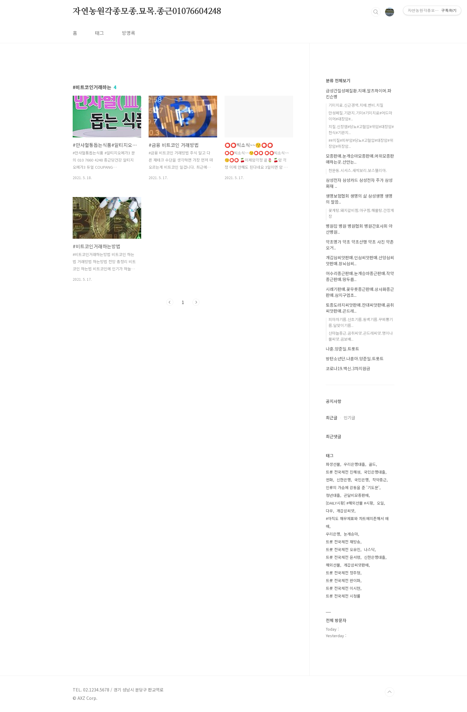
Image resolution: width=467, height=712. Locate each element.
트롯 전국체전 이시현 (343, 588)
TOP (389, 692)
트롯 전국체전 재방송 (343, 542)
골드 (372, 464)
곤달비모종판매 (356, 495)
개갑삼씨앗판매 (356, 565)
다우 (329, 511)
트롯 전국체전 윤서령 (343, 557)
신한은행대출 (374, 557)
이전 (169, 302)
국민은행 (361, 480)
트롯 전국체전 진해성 (343, 472)
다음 (196, 302)
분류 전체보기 (338, 80)
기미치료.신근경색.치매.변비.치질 (356, 105)
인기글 (349, 418)
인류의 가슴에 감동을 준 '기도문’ (352, 487)
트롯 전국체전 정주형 (343, 573)
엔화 (329, 480)
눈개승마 (351, 534)
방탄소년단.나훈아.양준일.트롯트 (355, 359)
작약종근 (379, 480)
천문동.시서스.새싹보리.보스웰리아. (358, 170)
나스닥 (369, 549)
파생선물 (333, 464)
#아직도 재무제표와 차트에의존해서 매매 (357, 522)
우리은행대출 (354, 464)
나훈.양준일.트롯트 (342, 349)
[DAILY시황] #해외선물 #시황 (349, 503)
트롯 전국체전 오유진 (343, 549)
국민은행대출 (374, 472)
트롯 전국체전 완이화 (343, 580)
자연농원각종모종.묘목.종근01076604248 (147, 11)
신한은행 (344, 480)
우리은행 (333, 534)
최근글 (331, 418)
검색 (375, 11)
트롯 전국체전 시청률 (343, 596)
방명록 (128, 32)
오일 (380, 503)
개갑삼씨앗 (345, 511)
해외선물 (333, 565)
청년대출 (333, 495)
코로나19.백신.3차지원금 (348, 368)
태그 (99, 32)
